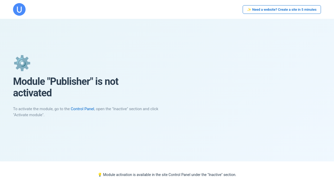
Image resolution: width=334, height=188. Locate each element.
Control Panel (82, 109)
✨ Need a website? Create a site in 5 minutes (282, 9)
